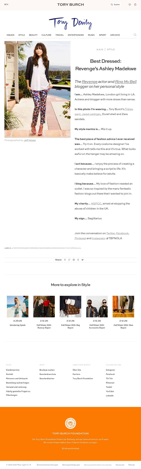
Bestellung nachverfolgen (17, 383)
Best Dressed (31, 248)
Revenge (89, 82)
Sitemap (131, 465)
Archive (115, 35)
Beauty (33, 35)
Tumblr (109, 387)
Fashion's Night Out (61, 248)
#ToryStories (18, 248)
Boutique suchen (47, 370)
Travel (59, 35)
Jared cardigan (91, 114)
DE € (6, 4)
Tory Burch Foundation (83, 378)
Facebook (122, 233)
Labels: (7, 248)
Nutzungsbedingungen (71, 465)
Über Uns (77, 370)
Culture (46, 35)
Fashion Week (45, 248)
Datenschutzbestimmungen (47, 465)
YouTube (110, 391)
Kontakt (9, 374)
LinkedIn (110, 395)
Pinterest (80, 238)
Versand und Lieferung (16, 387)
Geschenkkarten (47, 378)
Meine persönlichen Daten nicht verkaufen (98, 465)
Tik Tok (109, 378)
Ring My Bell (126, 82)
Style (21, 35)
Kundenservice (13, 370)
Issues (10, 35)
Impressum (120, 465)
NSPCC (96, 203)
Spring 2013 (75, 248)
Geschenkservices (48, 374)
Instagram (98, 238)
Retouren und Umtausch (17, 378)
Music (91, 35)
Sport (102, 35)
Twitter (110, 233)
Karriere (76, 374)
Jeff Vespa (30, 140)
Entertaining (76, 35)
